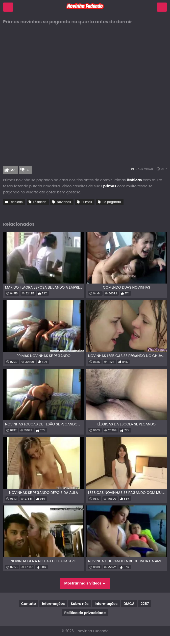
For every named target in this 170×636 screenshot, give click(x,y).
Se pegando (112, 202)
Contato (28, 603)
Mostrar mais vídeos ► (85, 583)
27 (13, 170)
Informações (53, 603)
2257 (145, 603)
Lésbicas (16, 202)
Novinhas (64, 202)
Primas (87, 202)
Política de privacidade (85, 612)
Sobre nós (79, 603)
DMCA (129, 603)
